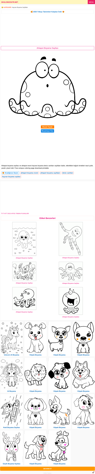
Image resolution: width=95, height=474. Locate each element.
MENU (91, 2)
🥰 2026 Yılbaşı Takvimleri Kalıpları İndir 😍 (47, 12)
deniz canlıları (67, 173)
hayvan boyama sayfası (11, 177)
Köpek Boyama (35, 355)
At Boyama (11, 391)
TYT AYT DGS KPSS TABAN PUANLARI (15, 213)
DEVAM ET (47, 469)
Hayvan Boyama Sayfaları (20, 7)
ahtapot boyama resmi (29, 173)
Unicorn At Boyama (11, 355)
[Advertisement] (47, 29)
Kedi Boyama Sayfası (11, 427)
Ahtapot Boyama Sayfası (24, 258)
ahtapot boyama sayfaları (50, 173)
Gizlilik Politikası (48, 473)
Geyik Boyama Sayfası (11, 464)
